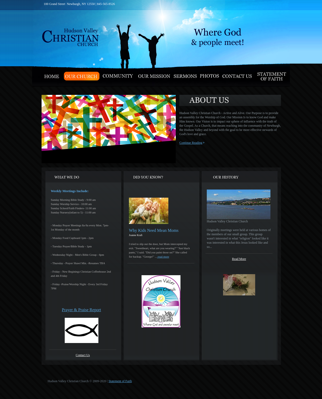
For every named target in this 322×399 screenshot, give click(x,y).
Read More (239, 259)
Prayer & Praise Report (81, 310)
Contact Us (83, 355)
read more (163, 256)
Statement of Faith (120, 381)
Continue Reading (190, 143)
